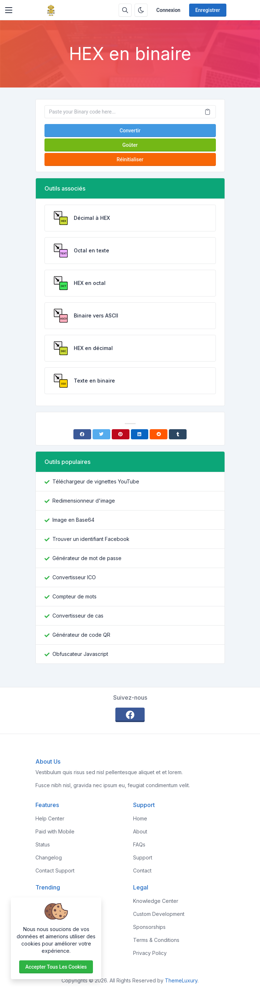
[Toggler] (8, 10)
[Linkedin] (140, 434)
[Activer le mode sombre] (141, 10)
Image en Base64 (73, 520)
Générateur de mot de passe (87, 558)
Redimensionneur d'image (83, 501)
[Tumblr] (178, 434)
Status (42, 844)
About (140, 831)
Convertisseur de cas (77, 616)
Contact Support (54, 870)
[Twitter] (101, 434)
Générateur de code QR (81, 635)
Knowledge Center (155, 901)
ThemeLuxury (181, 980)
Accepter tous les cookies (56, 967)
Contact (142, 870)
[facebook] (130, 715)
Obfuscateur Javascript (80, 654)
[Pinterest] (120, 434)
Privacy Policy (150, 953)
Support (142, 857)
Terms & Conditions (156, 940)
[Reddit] (158, 434)
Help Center (49, 818)
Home (140, 818)
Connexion (168, 10)
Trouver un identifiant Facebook (90, 539)
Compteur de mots (74, 596)
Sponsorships (149, 927)
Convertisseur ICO (74, 577)
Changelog (48, 857)
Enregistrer (207, 10)
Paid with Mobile (54, 831)
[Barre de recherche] (125, 10)
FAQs (139, 844)
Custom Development (158, 914)
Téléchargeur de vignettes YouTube (95, 481)
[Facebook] (82, 434)
